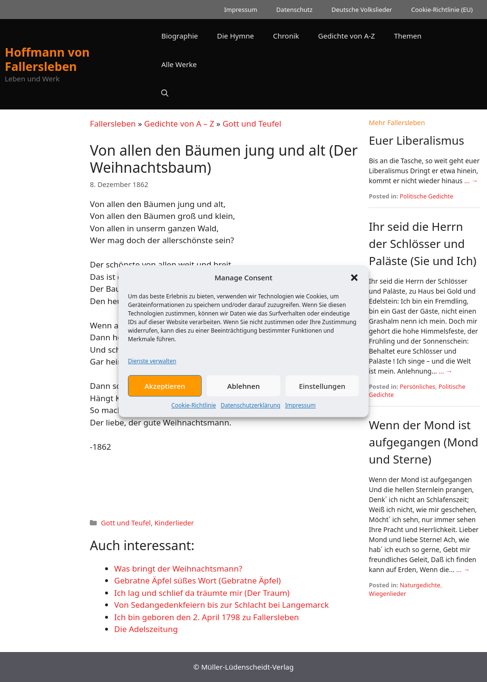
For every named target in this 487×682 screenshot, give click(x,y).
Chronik (286, 35)
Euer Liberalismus (416, 140)
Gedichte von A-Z (346, 35)
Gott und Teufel (252, 123)
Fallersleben (113, 123)
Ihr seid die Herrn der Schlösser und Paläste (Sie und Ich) (422, 243)
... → (471, 180)
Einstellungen (322, 390)
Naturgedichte (420, 585)
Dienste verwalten (152, 365)
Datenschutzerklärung (250, 409)
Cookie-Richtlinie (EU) (442, 9)
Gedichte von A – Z (179, 123)
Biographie (179, 35)
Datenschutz (294, 9)
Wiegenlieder (387, 594)
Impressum (300, 409)
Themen (407, 35)
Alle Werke (178, 64)
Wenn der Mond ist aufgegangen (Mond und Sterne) (423, 442)
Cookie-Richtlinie (193, 409)
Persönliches (418, 387)
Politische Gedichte (427, 196)
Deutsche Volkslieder (361, 9)
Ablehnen (243, 390)
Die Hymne (235, 35)
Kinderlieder (174, 522)
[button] (354, 282)
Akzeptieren (165, 390)
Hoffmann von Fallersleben (47, 59)
